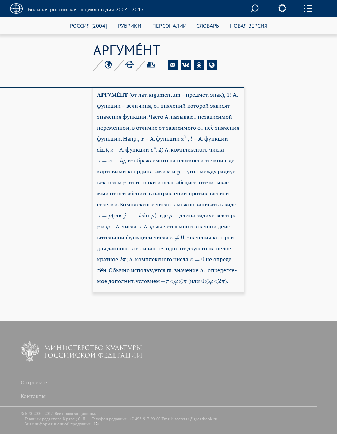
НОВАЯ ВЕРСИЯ (248, 25)
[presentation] (142, 138)
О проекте (34, 382)
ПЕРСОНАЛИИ (169, 25)
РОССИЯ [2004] (88, 25)
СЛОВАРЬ (207, 25)
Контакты (33, 396)
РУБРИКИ (129, 25)
